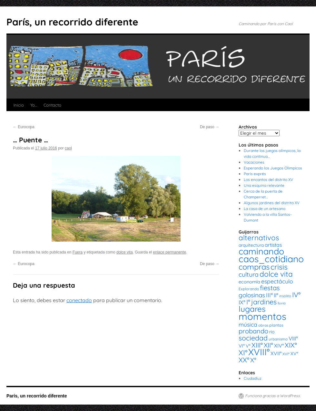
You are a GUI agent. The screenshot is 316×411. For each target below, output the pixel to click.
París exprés (255, 173)
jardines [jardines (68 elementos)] (264, 302)
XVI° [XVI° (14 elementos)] (286, 353)
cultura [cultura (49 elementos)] (249, 274)
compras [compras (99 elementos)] (254, 267)
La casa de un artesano (264, 208)
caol (68, 148)
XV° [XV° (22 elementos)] (294, 354)
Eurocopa (24, 127)
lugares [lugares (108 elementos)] (252, 309)
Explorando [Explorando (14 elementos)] (249, 288)
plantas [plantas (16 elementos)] (276, 325)
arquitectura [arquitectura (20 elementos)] (251, 245)
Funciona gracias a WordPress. (273, 395)
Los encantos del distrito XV (268, 179)
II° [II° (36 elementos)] (276, 295)
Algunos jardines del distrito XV (272, 202)
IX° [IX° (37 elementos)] (242, 302)
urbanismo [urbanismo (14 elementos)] (278, 339)
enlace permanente (169, 252)
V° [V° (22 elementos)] (248, 346)
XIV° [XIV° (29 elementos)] (279, 345)
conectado (79, 300)
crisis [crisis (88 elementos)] (279, 267)
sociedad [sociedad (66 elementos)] (253, 338)
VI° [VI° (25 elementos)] (242, 346)
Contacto (52, 105)
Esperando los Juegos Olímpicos (273, 168)
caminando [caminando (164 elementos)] (261, 251)
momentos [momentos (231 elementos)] (262, 316)
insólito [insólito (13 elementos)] (285, 296)
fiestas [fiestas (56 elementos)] (270, 288)
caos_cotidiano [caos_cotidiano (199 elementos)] (271, 258)
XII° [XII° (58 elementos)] (268, 345)
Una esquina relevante (264, 185)
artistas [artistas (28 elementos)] (273, 245)
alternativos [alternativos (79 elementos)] (259, 237)
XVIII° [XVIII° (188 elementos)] (259, 352)
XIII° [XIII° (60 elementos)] (257, 345)
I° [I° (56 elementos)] (248, 302)
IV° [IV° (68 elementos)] (296, 295)
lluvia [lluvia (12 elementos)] (281, 303)
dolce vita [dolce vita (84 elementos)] (276, 274)
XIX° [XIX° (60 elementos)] (291, 345)
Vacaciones (254, 162)
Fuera (78, 252)
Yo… (33, 105)
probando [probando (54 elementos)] (253, 331)
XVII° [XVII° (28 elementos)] (276, 353)
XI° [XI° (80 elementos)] (243, 352)
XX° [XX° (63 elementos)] (244, 360)
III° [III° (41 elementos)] (269, 295)
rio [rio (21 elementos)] (272, 332)
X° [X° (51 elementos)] (253, 360)
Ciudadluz (253, 378)
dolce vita (124, 252)
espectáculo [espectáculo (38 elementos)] (277, 281)
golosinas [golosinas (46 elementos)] (252, 295)
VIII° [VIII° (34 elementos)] (293, 338)
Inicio (19, 105)
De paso (209, 127)
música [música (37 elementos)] (248, 324)
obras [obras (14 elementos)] (263, 325)
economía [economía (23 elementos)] (249, 282)
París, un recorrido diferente (72, 22)
